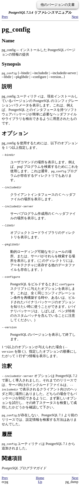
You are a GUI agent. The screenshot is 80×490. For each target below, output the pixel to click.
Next (75, 17)
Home (40, 482)
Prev (5, 17)
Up (40, 486)
